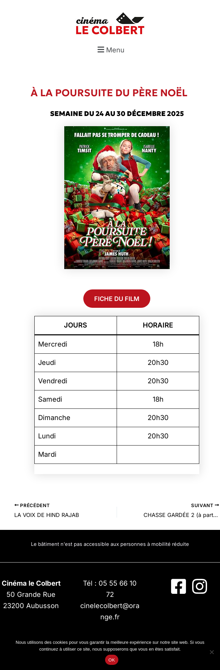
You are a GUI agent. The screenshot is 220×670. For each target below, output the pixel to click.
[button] (110, 49)
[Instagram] (199, 586)
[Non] (211, 652)
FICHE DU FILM (116, 298)
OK (111, 660)
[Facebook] (178, 586)
